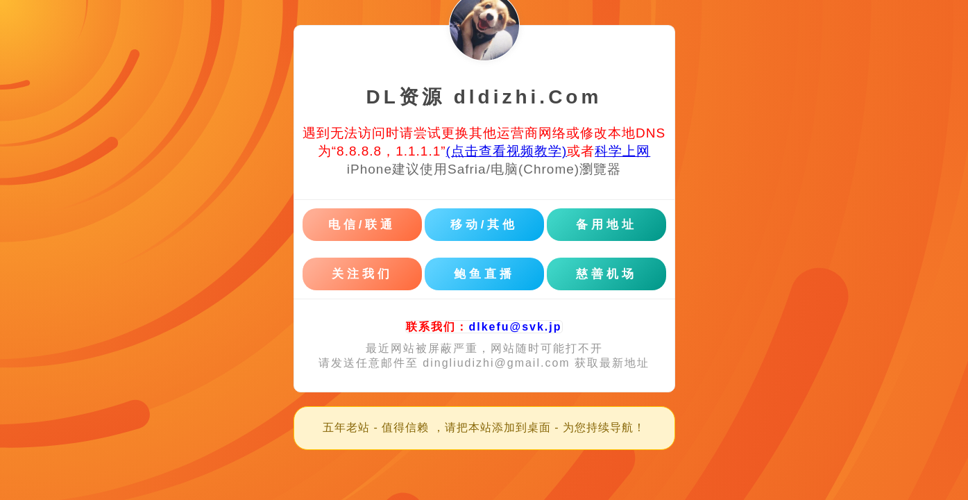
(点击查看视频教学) (507, 151)
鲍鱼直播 (484, 274)
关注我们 (362, 274)
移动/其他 (484, 224)
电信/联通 (362, 224)
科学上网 (622, 151)
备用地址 (606, 224)
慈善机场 (606, 274)
